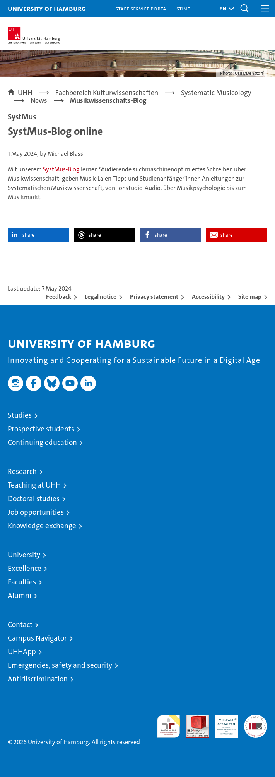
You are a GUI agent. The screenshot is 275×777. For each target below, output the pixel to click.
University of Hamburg (47, 8)
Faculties (22, 582)
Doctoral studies (34, 498)
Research (22, 471)
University (24, 555)
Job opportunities (36, 512)
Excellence (24, 568)
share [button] (28, 235)
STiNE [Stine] (183, 8)
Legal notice (100, 297)
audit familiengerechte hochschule (168, 726)
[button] (224, 8)
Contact (20, 624)
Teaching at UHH (34, 485)
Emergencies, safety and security (60, 665)
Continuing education (42, 442)
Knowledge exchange (42, 526)
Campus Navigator (37, 638)
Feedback (58, 297)
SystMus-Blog (61, 169)
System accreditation (255, 723)
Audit (193, 719)
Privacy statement (154, 297)
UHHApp (22, 651)
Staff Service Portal (142, 8)
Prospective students (41, 429)
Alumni (19, 595)
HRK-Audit (222, 723)
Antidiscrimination (38, 679)
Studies (20, 415)
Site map (249, 297)
